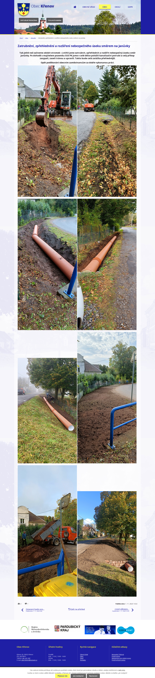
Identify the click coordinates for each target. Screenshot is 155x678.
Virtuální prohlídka (28, 20)
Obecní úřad (88, 7)
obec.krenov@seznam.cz (29, 660)
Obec (104, 7)
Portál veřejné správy (118, 660)
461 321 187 (26, 658)
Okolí (117, 7)
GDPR (130, 7)
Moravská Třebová (118, 654)
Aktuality (33, 38)
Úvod (74, 6)
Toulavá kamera (54, 20)
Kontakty (83, 660)
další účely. (121, 670)
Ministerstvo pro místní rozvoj (121, 658)
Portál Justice (116, 656)
